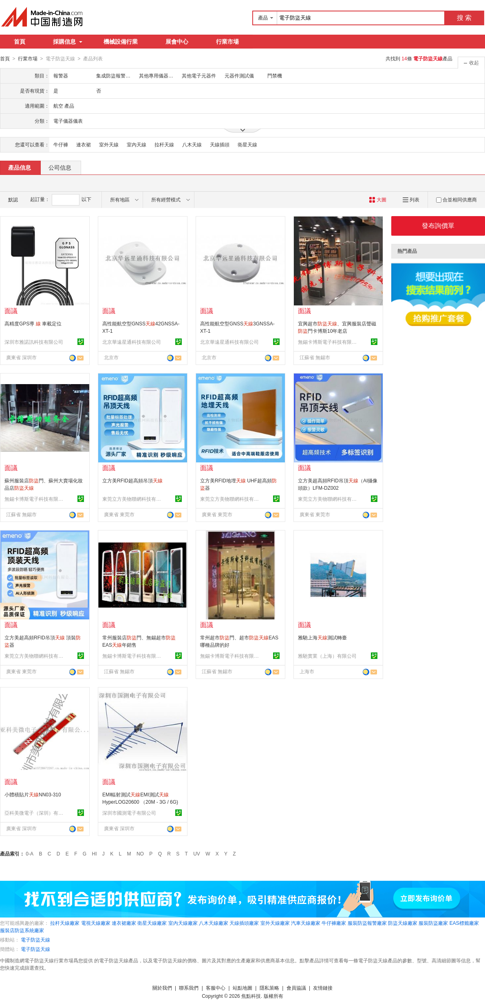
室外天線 (109, 144)
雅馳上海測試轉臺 (322, 637)
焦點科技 (251, 996)
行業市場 (227, 41)
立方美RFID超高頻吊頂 (132, 480)
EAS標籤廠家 (464, 923)
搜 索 (464, 17)
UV (196, 853)
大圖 (377, 199)
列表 (411, 199)
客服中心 (215, 987)
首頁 (19, 41)
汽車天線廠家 (305, 923)
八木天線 (192, 144)
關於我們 (162, 987)
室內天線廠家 (183, 923)
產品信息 (19, 167)
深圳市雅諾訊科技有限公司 (33, 342)
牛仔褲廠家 (334, 923)
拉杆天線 (164, 144)
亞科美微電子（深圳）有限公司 (35, 813)
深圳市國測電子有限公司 (129, 813)
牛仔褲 (60, 144)
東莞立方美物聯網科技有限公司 (132, 499)
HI (94, 853)
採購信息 (67, 41)
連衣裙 (83, 144)
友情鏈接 (323, 987)
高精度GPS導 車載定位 (33, 323)
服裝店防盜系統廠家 (22, 930)
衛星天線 (247, 144)
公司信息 (59, 167)
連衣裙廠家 (124, 923)
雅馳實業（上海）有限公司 (327, 656)
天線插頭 (219, 144)
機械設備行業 (121, 41)
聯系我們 (188, 987)
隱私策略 (269, 987)
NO (140, 853)
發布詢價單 (438, 225)
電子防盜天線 (35, 939)
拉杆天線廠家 (64, 923)
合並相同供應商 (456, 199)
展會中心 (176, 41)
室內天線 (136, 144)
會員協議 (296, 987)
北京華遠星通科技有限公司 (131, 342)
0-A (29, 853)
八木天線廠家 (213, 923)
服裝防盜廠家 (433, 923)
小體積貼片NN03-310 (32, 794)
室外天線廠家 (275, 923)
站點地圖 (242, 987)
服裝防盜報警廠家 (367, 923)
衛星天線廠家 (152, 923)
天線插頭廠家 (244, 923)
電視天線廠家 (95, 923)
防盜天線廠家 (402, 923)
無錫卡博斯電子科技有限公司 (328, 342)
